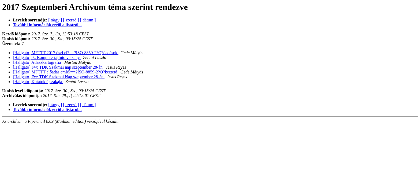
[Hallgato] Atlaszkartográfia (37, 62)
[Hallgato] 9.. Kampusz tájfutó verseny (47, 57)
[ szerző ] (71, 20)
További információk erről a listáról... (47, 25)
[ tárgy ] (55, 20)
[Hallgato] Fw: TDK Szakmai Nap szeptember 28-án (58, 77)
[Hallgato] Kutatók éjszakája (38, 81)
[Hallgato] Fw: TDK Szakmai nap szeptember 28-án (58, 67)
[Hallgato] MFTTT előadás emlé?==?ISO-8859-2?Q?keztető (65, 72)
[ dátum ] (88, 20)
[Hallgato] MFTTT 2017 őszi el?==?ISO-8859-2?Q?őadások (65, 52)
